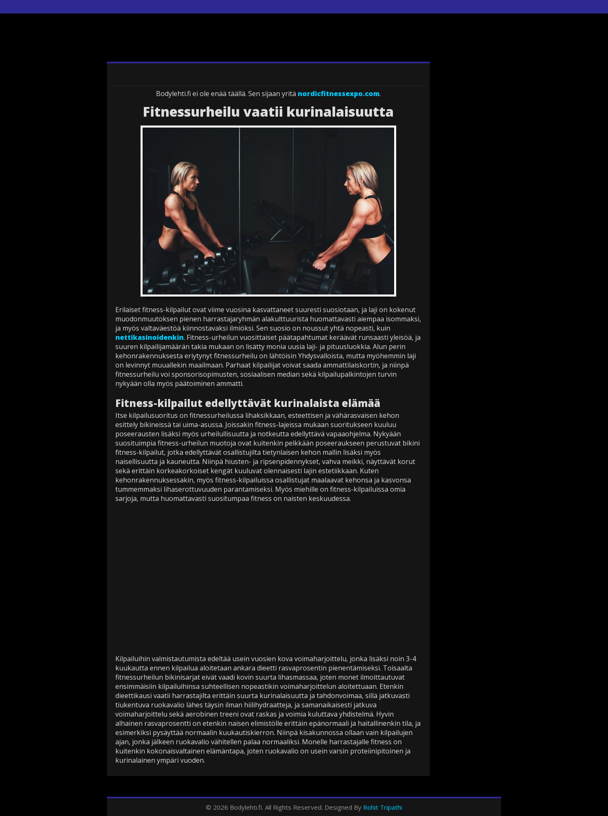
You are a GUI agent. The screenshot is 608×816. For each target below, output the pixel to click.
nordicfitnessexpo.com (338, 93)
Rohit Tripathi (382, 807)
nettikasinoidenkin (149, 337)
